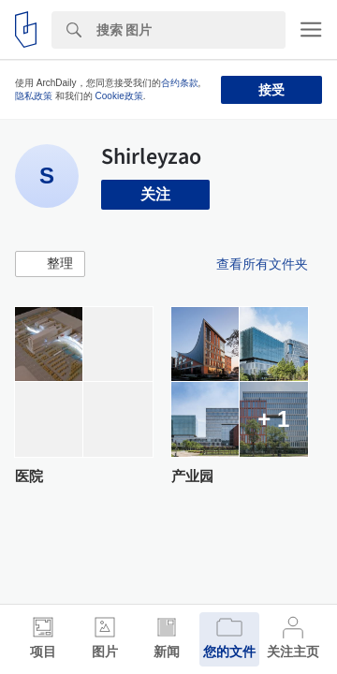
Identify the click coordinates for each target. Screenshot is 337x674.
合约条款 (179, 83)
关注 (155, 194)
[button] (50, 264)
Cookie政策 (119, 96)
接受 (271, 89)
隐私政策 (33, 96)
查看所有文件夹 (262, 263)
